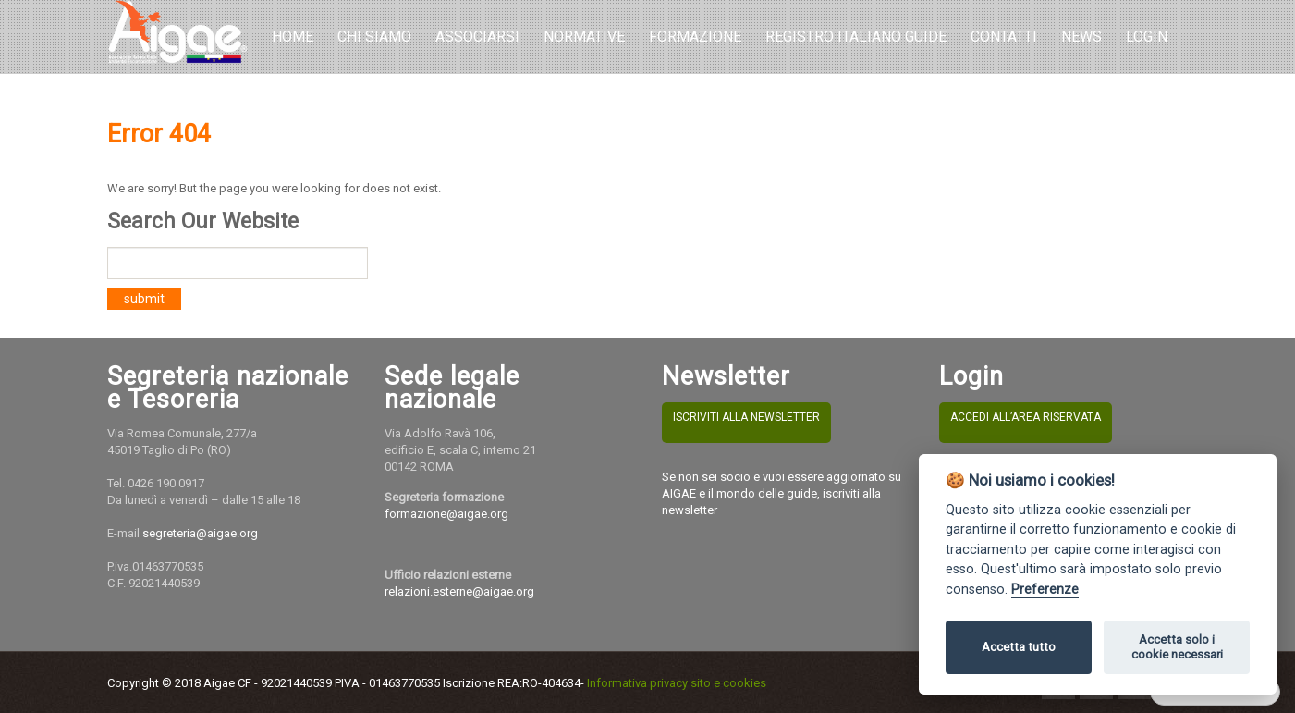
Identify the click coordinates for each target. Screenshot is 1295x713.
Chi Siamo (374, 36)
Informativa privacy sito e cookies (676, 683)
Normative (584, 36)
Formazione (695, 36)
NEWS (1081, 36)
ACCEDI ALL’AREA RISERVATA (1025, 417)
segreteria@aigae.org (200, 533)
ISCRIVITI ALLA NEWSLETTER (746, 417)
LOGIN (1146, 36)
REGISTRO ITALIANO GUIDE (856, 36)
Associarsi (477, 36)
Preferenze (1045, 589)
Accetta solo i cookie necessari (1177, 647)
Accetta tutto (1019, 647)
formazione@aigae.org (446, 514)
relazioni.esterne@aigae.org (459, 591)
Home (292, 36)
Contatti (1004, 36)
